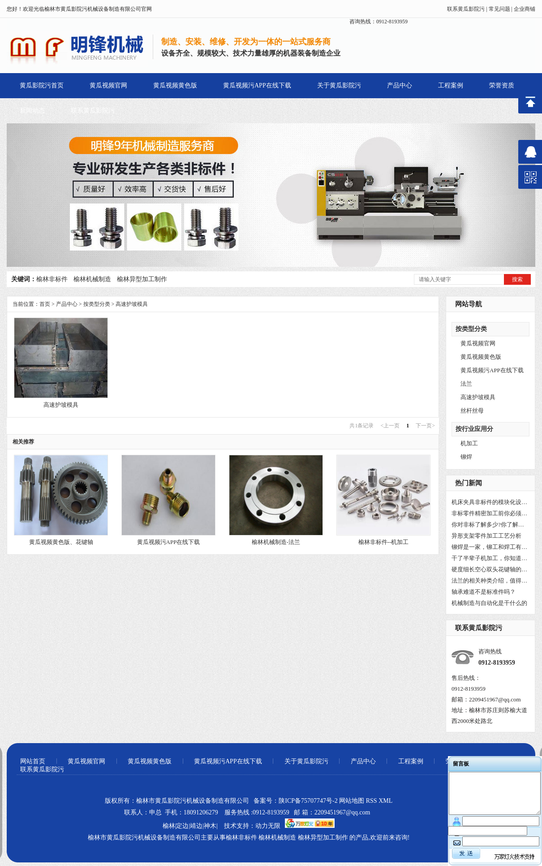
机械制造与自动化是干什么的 (489, 603)
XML (385, 800)
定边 (182, 825)
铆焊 (466, 456)
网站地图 (351, 800)
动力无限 (267, 825)
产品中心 (399, 85)
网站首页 (32, 761)
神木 (210, 825)
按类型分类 (471, 329)
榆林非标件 (52, 279)
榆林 (169, 825)
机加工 (469, 443)
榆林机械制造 (92, 279)
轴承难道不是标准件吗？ (484, 591)
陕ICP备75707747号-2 (308, 800)
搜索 (517, 279)
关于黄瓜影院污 (339, 85)
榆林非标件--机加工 (383, 542)
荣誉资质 (501, 85)
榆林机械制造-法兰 (276, 542)
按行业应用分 (474, 429)
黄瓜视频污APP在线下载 (257, 85)
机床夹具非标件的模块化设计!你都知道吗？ (490, 502)
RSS (372, 800)
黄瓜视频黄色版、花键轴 (61, 542)
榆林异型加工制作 (142, 279)
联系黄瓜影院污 (466, 9)
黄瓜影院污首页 (42, 85)
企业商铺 (524, 9)
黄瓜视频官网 (108, 85)
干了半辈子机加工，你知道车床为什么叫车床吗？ (490, 558)
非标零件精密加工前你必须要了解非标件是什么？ (490, 513)
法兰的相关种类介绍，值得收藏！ (490, 580)
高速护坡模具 (477, 397)
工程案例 (450, 85)
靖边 (196, 825)
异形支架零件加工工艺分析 (486, 535)
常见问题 (499, 9)
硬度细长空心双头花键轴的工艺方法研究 (490, 569)
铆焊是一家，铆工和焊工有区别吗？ (490, 547)
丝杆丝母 (472, 410)
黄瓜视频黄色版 (175, 85)
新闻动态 (32, 110)
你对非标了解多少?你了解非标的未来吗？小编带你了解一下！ (490, 524)
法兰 (466, 383)
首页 (44, 304)
